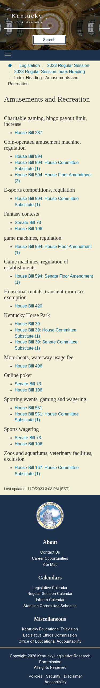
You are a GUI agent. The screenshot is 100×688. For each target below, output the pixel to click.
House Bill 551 (28, 408)
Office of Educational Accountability (50, 641)
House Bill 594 (28, 156)
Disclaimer (73, 676)
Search (49, 39)
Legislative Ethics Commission (50, 635)
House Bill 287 (28, 132)
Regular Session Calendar (50, 593)
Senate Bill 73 (28, 222)
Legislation (29, 65)
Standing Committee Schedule (50, 605)
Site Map (50, 564)
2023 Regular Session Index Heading (49, 71)
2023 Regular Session (68, 65)
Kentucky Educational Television (50, 629)
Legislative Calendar (50, 587)
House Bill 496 (28, 366)
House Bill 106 (28, 228)
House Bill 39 (27, 324)
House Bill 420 (28, 306)
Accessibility (55, 681)
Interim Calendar (50, 599)
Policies (35, 676)
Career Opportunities (50, 558)
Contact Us (50, 552)
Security (53, 676)
